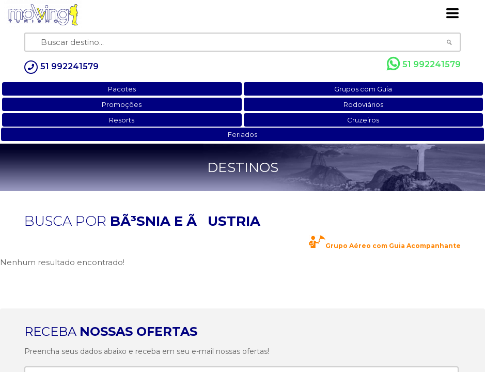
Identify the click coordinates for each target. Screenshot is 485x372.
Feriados (242, 134)
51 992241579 (424, 64)
